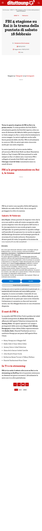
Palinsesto (25, 15)
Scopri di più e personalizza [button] (21, 285)
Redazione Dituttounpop (22, 43)
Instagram (30, 76)
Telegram (19, 76)
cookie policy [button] (17, 255)
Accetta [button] (31, 281)
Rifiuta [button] (11, 281)
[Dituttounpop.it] (21, 3)
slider (25, 390)
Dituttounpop (6, 10)
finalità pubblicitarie (20, 263)
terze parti (27, 256)
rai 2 (20, 390)
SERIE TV (12, 10)
